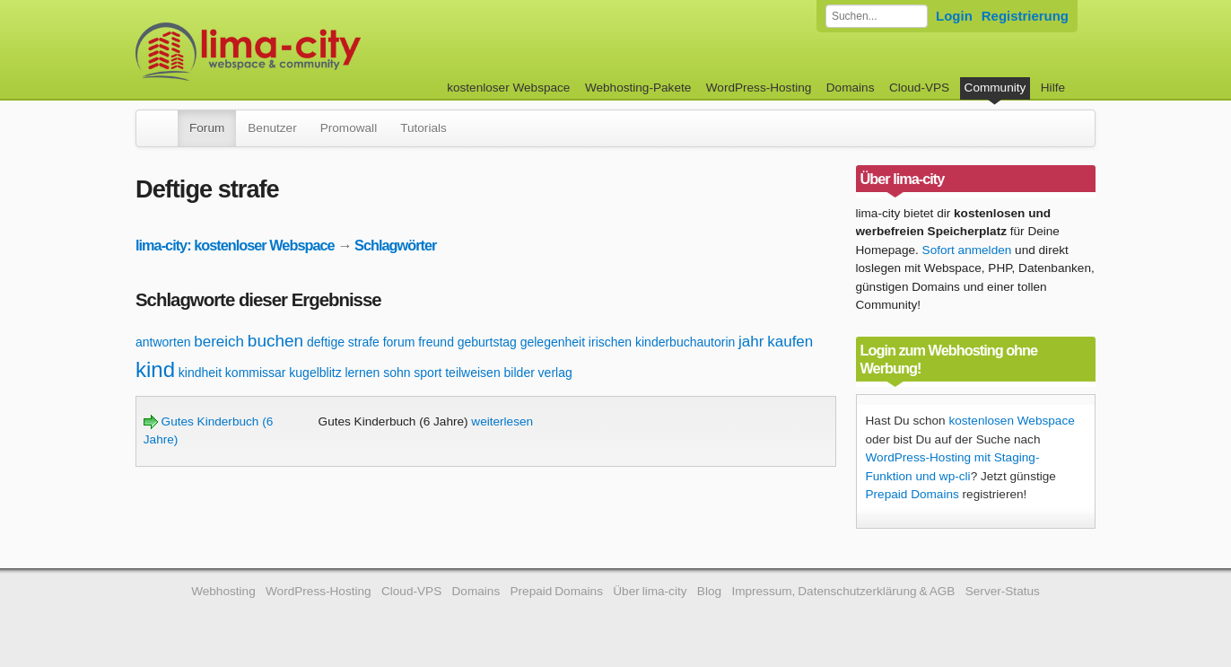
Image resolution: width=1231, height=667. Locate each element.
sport (427, 372)
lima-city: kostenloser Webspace (235, 245)
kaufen (790, 341)
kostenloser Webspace (508, 87)
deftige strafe (343, 342)
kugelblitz (315, 372)
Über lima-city (649, 591)
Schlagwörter (395, 245)
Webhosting (223, 591)
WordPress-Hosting (759, 87)
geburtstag (487, 342)
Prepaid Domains (912, 494)
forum (399, 342)
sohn (396, 372)
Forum (206, 128)
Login (954, 15)
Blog (709, 591)
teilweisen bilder (490, 372)
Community (995, 87)
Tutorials (423, 128)
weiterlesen (502, 421)
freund (436, 342)
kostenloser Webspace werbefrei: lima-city (314, 51)
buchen (275, 340)
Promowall (348, 128)
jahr (751, 341)
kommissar (255, 372)
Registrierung (1025, 15)
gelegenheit (552, 342)
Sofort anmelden (967, 250)
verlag (555, 372)
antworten (162, 342)
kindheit (200, 372)
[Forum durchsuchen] (876, 16)
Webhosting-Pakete (638, 87)
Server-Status (1002, 591)
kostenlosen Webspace (1011, 420)
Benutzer (272, 128)
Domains (850, 87)
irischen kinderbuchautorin (662, 342)
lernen (362, 372)
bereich (219, 341)
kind (155, 369)
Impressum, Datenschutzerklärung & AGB (843, 591)
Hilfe (1053, 87)
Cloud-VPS (919, 87)
